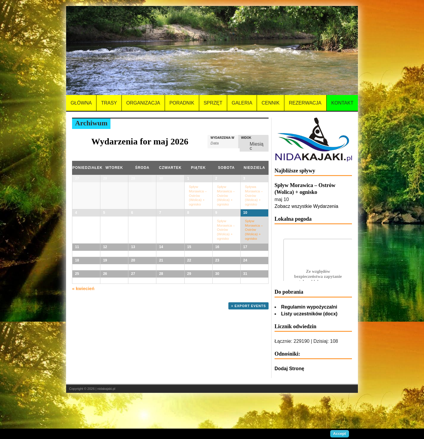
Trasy (109, 102)
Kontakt (342, 102)
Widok (246, 137)
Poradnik (181, 102)
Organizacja (143, 102)
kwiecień (83, 395)
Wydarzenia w (222, 137)
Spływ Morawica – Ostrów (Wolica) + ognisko (198, 195)
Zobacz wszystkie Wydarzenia (306, 206)
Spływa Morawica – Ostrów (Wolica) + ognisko (254, 195)
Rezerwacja (305, 102)
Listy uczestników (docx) (309, 313)
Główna (81, 102)
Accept (339, 433)
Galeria (242, 102)
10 (245, 221)
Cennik (271, 102)
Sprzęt (213, 102)
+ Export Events (248, 413)
